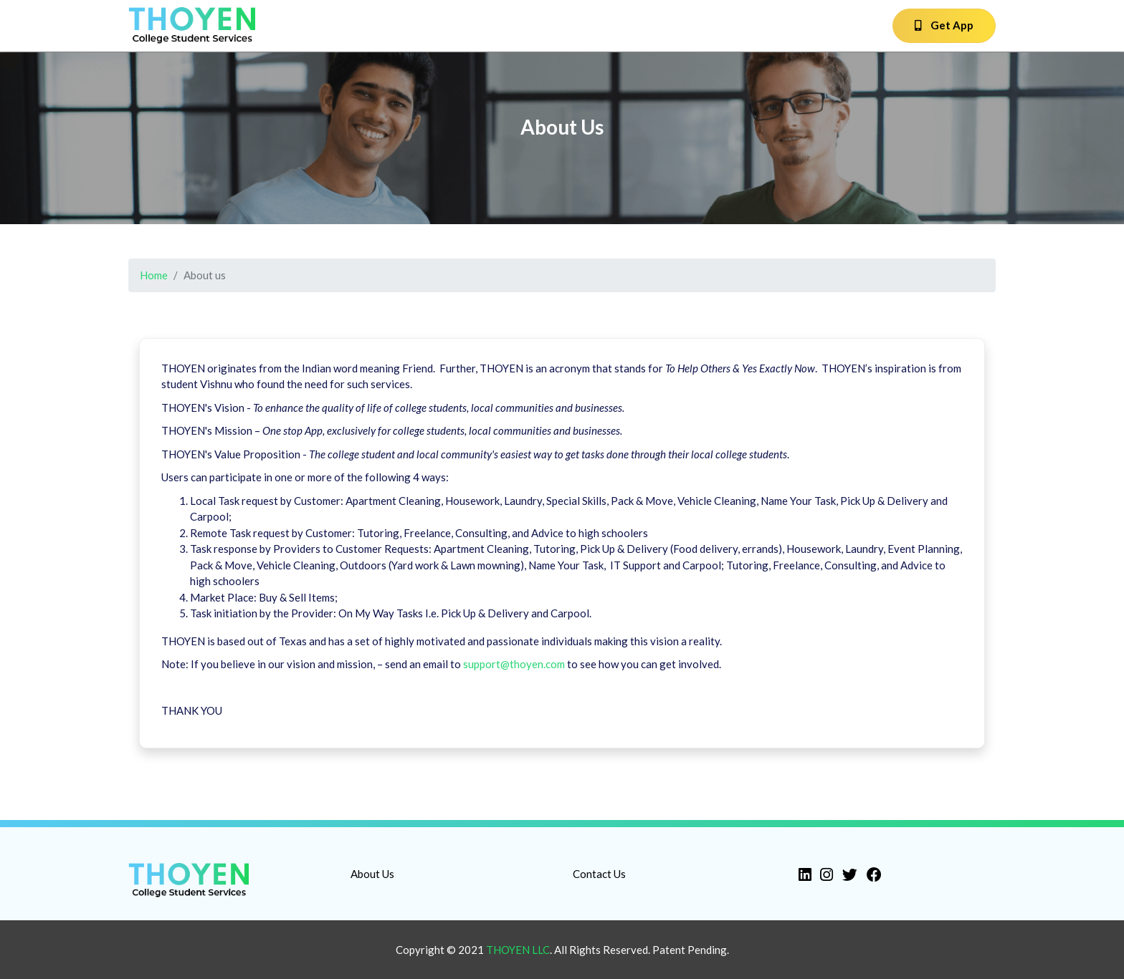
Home (154, 275)
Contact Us (599, 873)
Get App (944, 25)
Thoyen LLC (518, 949)
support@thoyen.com (514, 663)
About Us (372, 873)
